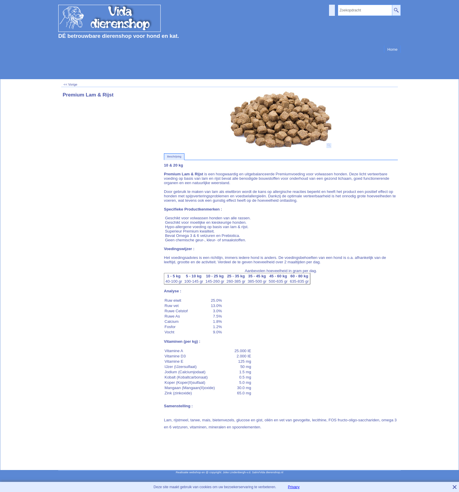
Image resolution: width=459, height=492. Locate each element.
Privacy (294, 487)
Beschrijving (174, 156)
